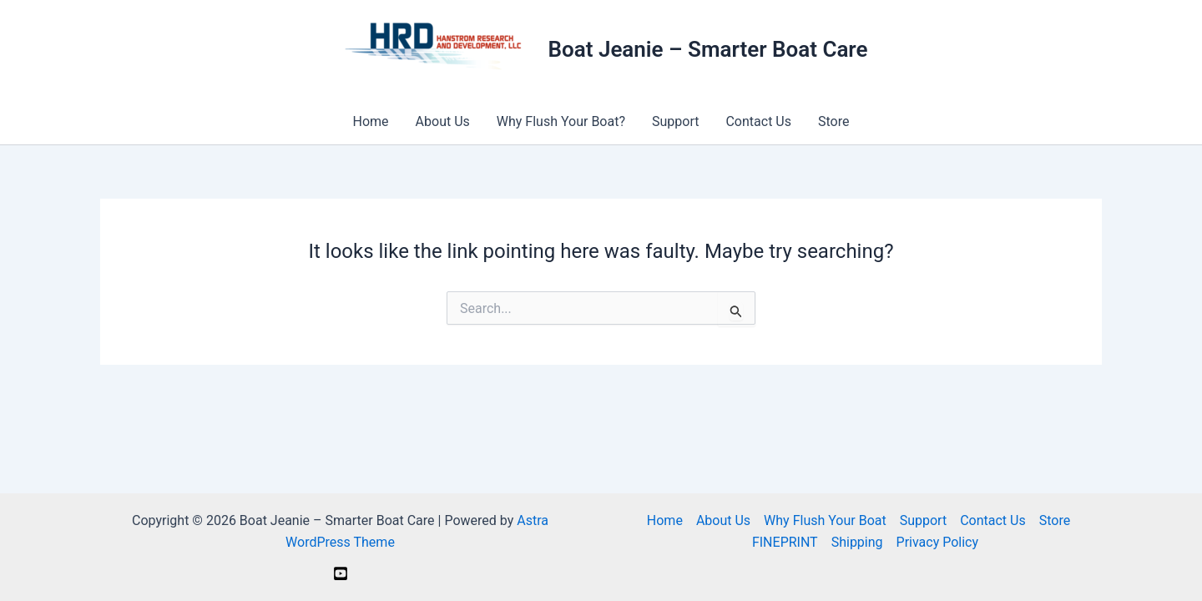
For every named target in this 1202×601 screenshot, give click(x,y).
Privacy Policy (937, 542)
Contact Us (758, 121)
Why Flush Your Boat (825, 520)
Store (833, 121)
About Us (443, 121)
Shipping (857, 542)
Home (371, 121)
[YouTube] (340, 573)
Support (675, 121)
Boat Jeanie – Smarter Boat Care (708, 49)
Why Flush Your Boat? (561, 121)
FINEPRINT (785, 542)
